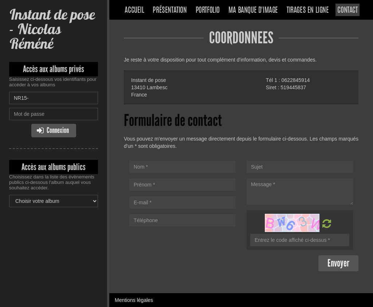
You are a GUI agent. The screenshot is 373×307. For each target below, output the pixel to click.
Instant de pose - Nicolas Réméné (52, 29)
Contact (347, 10)
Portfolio (208, 10)
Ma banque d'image (253, 10)
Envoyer (338, 263)
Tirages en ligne (308, 10)
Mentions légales (134, 300)
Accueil (134, 10)
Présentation (169, 10)
